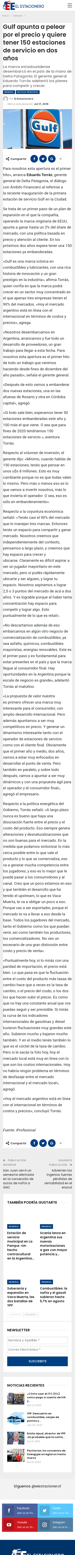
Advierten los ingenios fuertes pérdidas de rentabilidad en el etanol (58, 1178)
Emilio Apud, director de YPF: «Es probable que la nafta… (46, 1435)
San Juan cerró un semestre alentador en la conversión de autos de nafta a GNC (18, 1178)
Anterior (15, 1314)
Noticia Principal (27, 92)
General (9, 92)
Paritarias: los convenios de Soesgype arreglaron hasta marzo (46, 1454)
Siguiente (31, 1314)
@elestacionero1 (46, 1486)
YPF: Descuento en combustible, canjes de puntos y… (43, 1417)
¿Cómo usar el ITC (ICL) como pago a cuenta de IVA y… (46, 1397)
